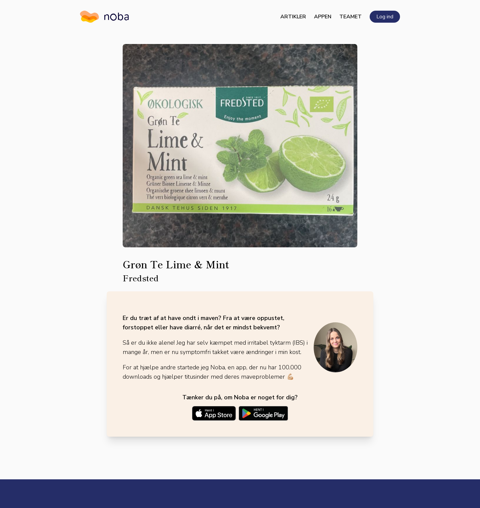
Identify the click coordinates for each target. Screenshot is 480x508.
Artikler (293, 16)
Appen (322, 16)
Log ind (384, 16)
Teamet (350, 16)
